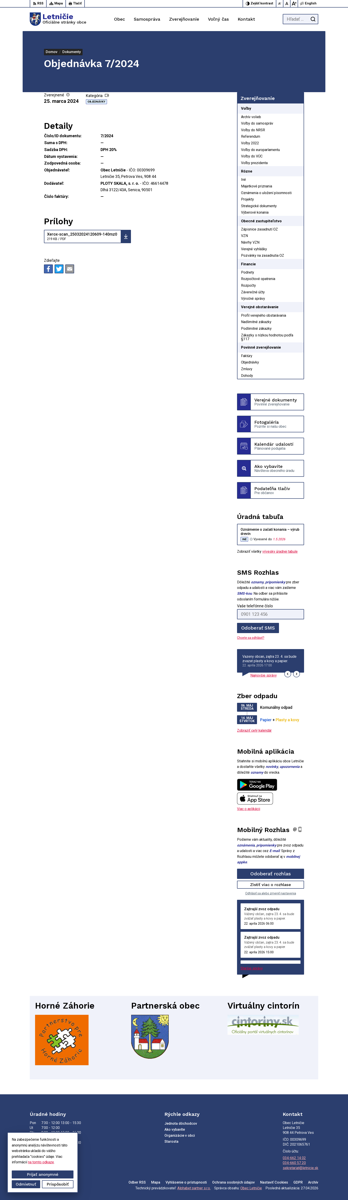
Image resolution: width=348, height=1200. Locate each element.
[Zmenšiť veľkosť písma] (279, 3)
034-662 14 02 (294, 1158)
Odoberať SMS (258, 628)
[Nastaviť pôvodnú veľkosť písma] (287, 3)
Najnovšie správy (263, 675)
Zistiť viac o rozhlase (270, 884)
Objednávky (96, 101)
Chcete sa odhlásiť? (250, 638)
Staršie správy (252, 968)
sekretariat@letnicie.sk (300, 1168)
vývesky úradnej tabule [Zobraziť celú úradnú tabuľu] (280, 551)
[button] (287, 674)
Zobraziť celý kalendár (254, 730)
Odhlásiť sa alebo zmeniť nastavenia (270, 893)
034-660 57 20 (294, 1163)
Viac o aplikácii (248, 809)
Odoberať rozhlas (270, 873)
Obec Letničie (251, 1188)
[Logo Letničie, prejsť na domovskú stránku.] (58, 19)
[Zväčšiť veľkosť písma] (294, 3)
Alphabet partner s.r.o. (194, 1188)
